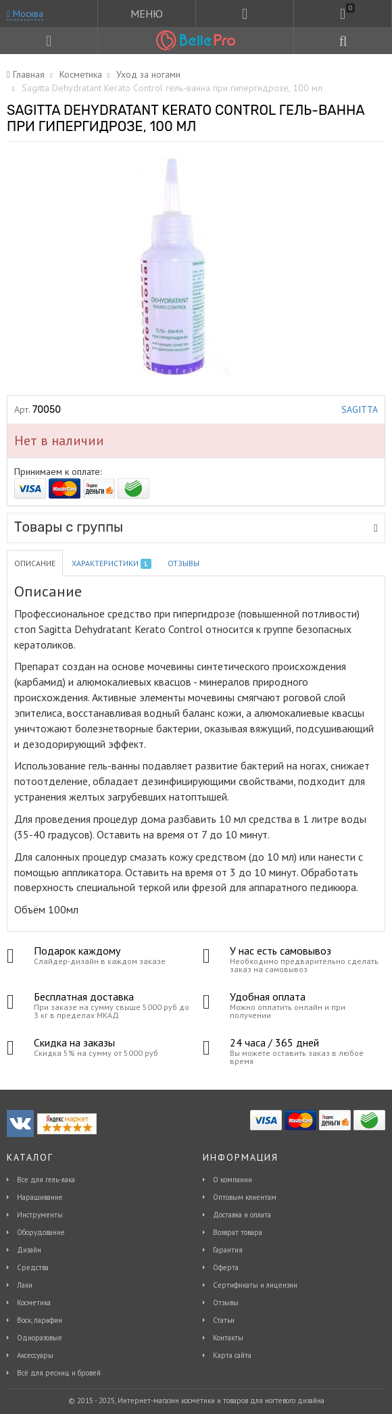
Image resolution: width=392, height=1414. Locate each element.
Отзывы (183, 563)
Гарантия (228, 1250)
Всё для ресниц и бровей (59, 1373)
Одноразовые (39, 1337)
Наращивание (40, 1197)
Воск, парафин (39, 1320)
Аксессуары (35, 1355)
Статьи (224, 1320)
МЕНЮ (146, 13)
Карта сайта (232, 1355)
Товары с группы (196, 527)
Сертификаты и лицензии (255, 1285)
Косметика (34, 1302)
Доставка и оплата (242, 1214)
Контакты (228, 1337)
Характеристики (111, 564)
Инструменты (40, 1214)
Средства (33, 1267)
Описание (34, 563)
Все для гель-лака (46, 1179)
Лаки (24, 1285)
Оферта (226, 1267)
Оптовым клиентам (244, 1197)
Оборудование (41, 1232)
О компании (232, 1179)
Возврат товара (237, 1232)
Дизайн (29, 1250)
